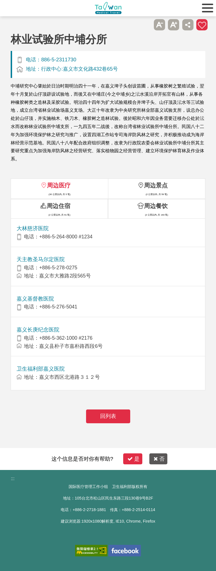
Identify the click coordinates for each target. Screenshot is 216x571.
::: (12, 478)
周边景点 (156, 185)
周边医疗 (59, 185)
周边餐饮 (156, 206)
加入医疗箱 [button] (202, 24)
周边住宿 (58, 206)
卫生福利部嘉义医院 (41, 369)
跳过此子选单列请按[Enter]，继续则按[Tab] (145, 24)
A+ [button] (173, 24)
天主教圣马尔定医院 (41, 259)
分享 (188, 24)
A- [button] (159, 24)
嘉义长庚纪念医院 (38, 330)
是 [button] (133, 459)
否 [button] (159, 459)
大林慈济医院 (33, 228)
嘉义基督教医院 (35, 299)
